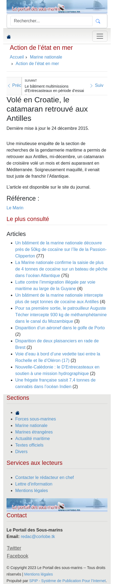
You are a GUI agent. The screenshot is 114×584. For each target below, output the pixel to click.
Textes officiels (29, 445)
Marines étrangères (34, 432)
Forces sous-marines (35, 419)
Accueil (17, 57)
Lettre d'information (33, 484)
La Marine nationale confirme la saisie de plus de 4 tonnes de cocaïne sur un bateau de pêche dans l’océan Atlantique (61, 269)
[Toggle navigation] (99, 36)
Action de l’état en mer (41, 47)
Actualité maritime (32, 438)
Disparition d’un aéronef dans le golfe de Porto (60, 327)
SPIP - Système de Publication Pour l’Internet (67, 581)
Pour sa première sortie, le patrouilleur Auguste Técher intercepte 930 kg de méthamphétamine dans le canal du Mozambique (61, 315)
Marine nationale (31, 425)
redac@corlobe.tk (38, 536)
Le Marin (15, 207)
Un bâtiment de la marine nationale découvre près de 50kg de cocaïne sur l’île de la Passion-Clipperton (61, 249)
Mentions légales (31, 490)
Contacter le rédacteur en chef (44, 477)
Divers (21, 451)
